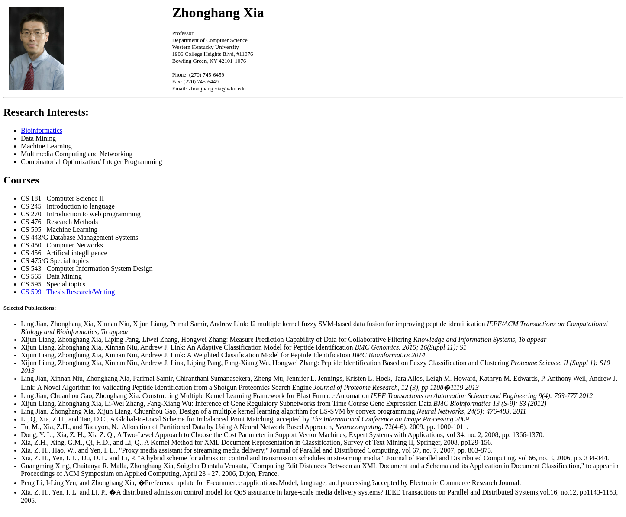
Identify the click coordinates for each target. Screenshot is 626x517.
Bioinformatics (41, 130)
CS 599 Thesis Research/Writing (68, 291)
